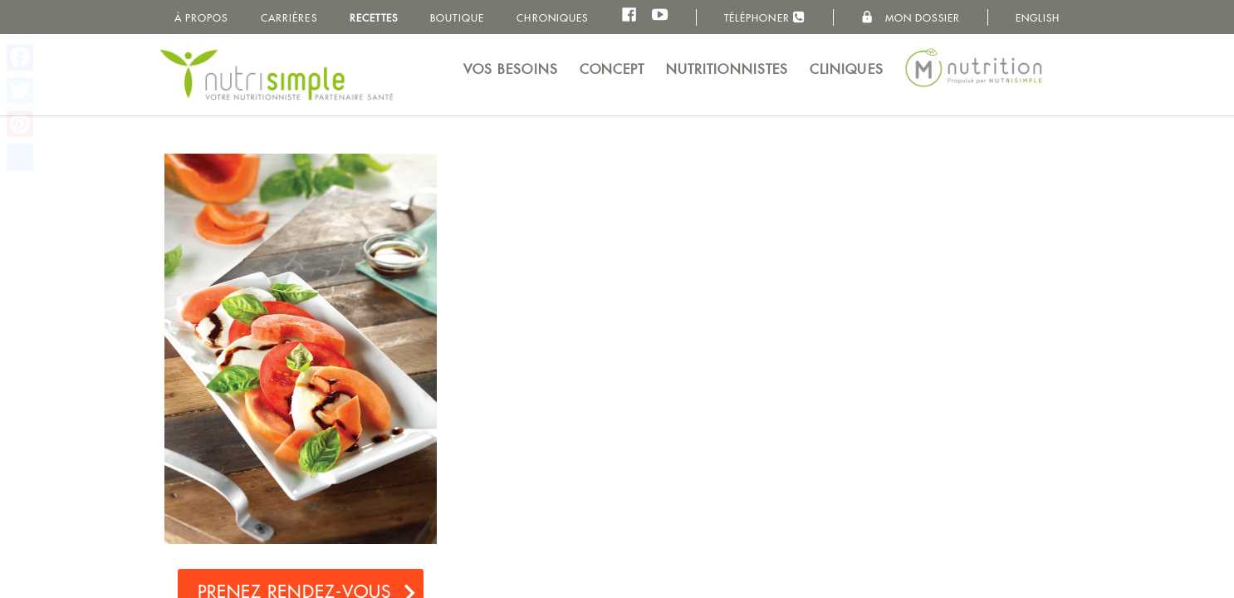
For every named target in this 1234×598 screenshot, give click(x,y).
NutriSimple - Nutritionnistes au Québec (276, 74)
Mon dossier (910, 17)
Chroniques (552, 18)
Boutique (457, 18)
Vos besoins (510, 69)
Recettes (374, 18)
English (1038, 18)
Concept (612, 69)
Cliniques (847, 69)
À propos (201, 18)
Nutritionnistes (727, 69)
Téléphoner (765, 17)
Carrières (289, 18)
